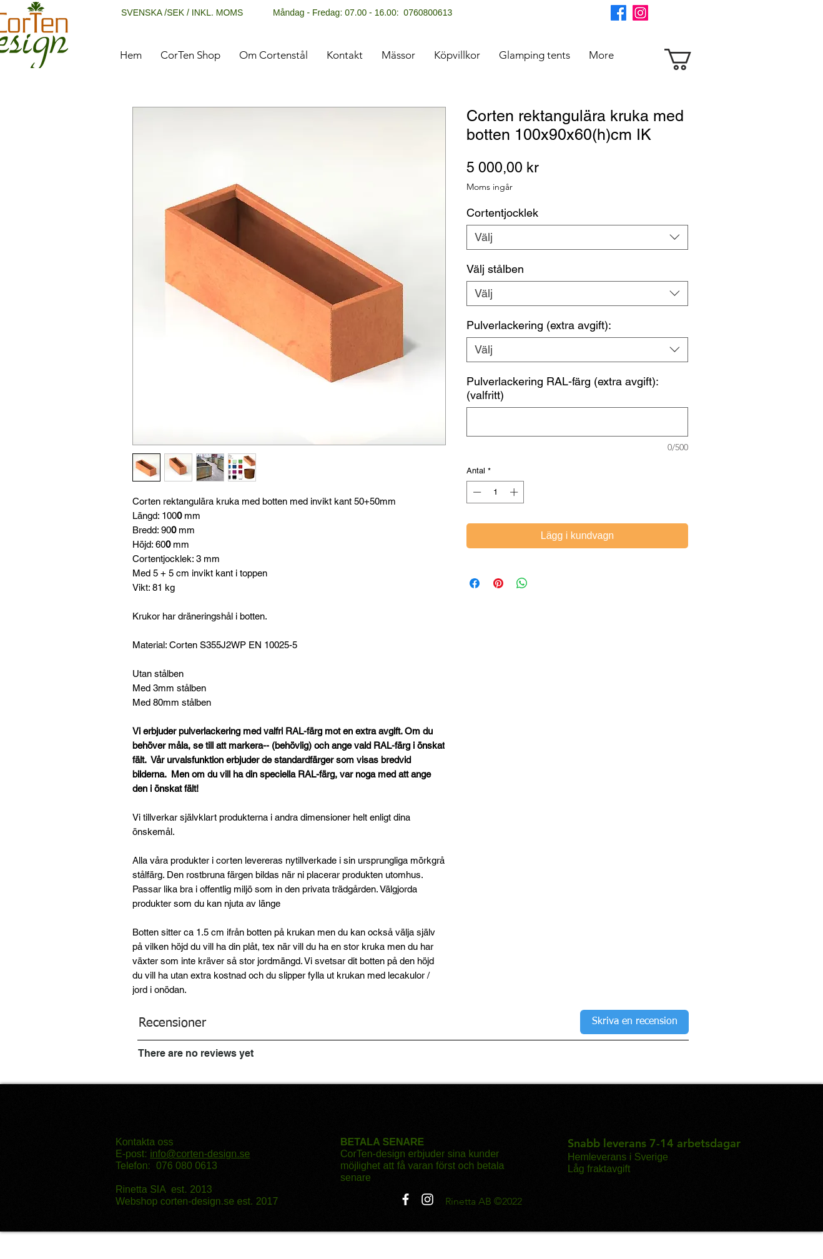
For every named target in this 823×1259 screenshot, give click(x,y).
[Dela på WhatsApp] (522, 583)
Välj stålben (495, 268)
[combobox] (577, 237)
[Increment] (515, 492)
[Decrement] (475, 492)
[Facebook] (618, 13)
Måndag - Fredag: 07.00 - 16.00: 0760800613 (362, 12)
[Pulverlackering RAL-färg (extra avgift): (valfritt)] (577, 422)
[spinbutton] (495, 492)
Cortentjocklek (502, 212)
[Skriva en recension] (634, 1022)
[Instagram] (640, 13)
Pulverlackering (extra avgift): (538, 325)
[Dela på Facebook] (474, 583)
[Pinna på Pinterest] (498, 583)
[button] (690, 59)
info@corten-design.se (200, 1153)
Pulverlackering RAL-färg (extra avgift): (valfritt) (562, 388)
